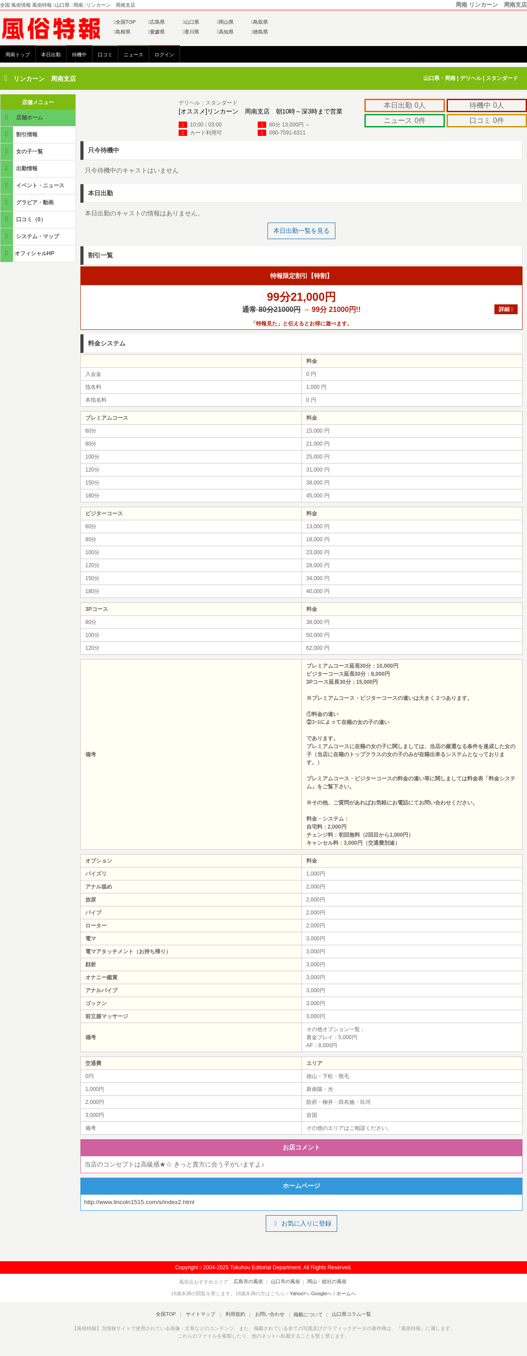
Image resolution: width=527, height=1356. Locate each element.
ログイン (164, 54)
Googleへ (321, 1294)
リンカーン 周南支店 (44, 78)
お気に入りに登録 (301, 1224)
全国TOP (125, 22)
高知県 (225, 31)
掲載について (304, 1315)
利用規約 (235, 1315)
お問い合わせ (267, 1315)
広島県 (156, 22)
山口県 (191, 22)
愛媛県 (156, 31)
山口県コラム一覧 (346, 1315)
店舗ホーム (22, 117)
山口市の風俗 (285, 1282)
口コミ (105, 54)
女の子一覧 (22, 151)
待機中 (79, 54)
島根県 (122, 31)
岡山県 (225, 22)
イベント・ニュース (33, 185)
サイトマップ (202, 1315)
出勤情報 (20, 168)
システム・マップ (30, 236)
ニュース (133, 54)
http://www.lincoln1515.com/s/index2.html (141, 1202)
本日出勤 (51, 54)
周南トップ (17, 54)
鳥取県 (259, 22)
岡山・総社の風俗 (324, 1282)
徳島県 (259, 31)
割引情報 (20, 134)
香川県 (191, 31)
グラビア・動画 (28, 202)
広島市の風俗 (251, 1282)
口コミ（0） (24, 219)
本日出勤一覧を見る (301, 230)
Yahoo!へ (299, 1294)
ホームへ (344, 1294)
